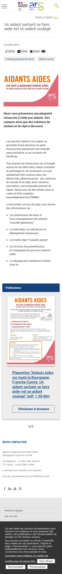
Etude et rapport (44, 17)
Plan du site (10, 516)
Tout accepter (15, 566)
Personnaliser (37, 566)
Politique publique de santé (19, 59)
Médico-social (46, 59)
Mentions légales (13, 510)
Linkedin (10, 488)
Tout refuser (46, 561)
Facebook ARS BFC (4, 488)
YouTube (15, 488)
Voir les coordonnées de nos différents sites (26, 476)
